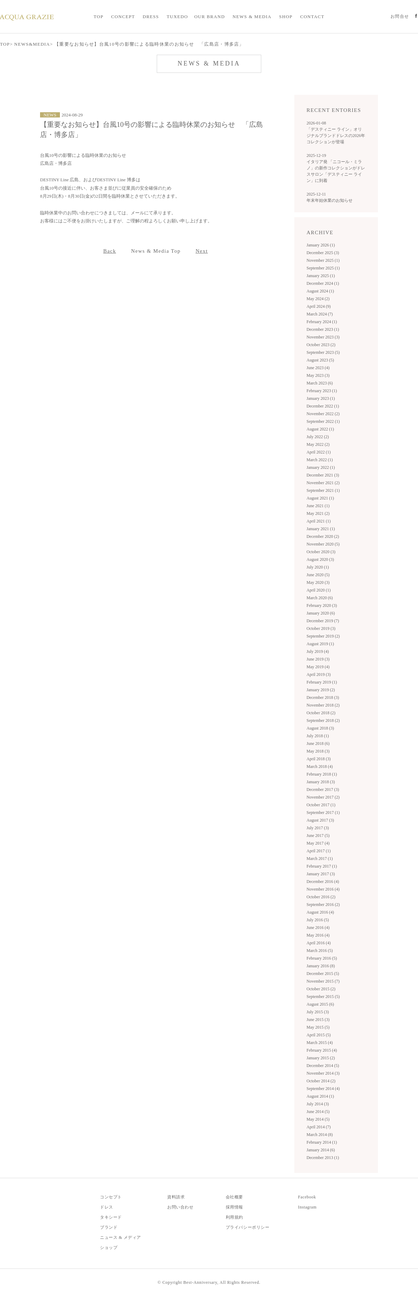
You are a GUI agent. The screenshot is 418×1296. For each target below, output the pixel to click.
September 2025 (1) (323, 268)
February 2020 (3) (322, 605)
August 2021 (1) (320, 498)
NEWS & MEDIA (252, 16)
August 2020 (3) (320, 559)
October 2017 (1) (321, 804)
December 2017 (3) (323, 789)
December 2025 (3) (323, 252)
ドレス (106, 1207)
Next (201, 251)
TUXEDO (177, 16)
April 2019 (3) (319, 674)
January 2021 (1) (321, 528)
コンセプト (111, 1197)
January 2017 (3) (321, 873)
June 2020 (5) (318, 574)
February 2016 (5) (322, 958)
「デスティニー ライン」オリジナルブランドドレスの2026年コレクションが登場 (336, 135)
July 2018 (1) (318, 735)
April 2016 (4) (319, 942)
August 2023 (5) (320, 360)
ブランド (108, 1227)
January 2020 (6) (321, 613)
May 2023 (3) (318, 375)
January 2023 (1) (321, 398)
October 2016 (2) (321, 896)
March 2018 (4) (320, 766)
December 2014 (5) (323, 1065)
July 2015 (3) (318, 1011)
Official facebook (416, 17)
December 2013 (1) (323, 1157)
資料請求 (176, 1197)
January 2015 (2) (321, 1057)
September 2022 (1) (323, 421)
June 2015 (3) (318, 1019)
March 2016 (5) (320, 950)
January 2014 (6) (321, 1150)
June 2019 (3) (318, 659)
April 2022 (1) (319, 452)
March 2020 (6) (320, 597)
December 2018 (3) (323, 697)
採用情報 (234, 1207)
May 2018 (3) (318, 751)
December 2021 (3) (323, 475)
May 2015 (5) (318, 1027)
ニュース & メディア (120, 1237)
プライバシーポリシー (248, 1227)
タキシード (111, 1217)
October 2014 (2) (321, 1080)
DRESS (150, 16)
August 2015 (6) (320, 1004)
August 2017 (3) (320, 820)
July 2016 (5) (318, 919)
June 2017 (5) (318, 835)
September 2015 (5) (323, 996)
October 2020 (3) (321, 551)
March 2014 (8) (320, 1134)
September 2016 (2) (323, 904)
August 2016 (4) (320, 912)
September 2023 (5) (323, 352)
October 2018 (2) (321, 712)
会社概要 (234, 1197)
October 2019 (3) (321, 628)
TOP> (6, 44)
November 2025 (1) (323, 260)
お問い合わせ (180, 1207)
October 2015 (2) (321, 988)
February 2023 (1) (322, 390)
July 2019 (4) (318, 651)
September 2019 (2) (323, 636)
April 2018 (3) (319, 758)
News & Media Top (155, 251)
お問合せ (399, 16)
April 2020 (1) (319, 590)
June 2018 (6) (318, 743)
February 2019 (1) (322, 682)
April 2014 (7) (319, 1127)
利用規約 (234, 1217)
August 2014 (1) (320, 1096)
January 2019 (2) (321, 689)
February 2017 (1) (322, 866)
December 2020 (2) (323, 536)
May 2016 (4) (318, 935)
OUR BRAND (209, 16)
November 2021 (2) (323, 482)
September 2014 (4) (323, 1088)
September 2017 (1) (323, 812)
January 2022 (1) (321, 467)
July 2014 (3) (318, 1103)
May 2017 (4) (318, 843)
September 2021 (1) (323, 490)
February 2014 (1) (322, 1142)
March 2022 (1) (320, 459)
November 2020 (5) (323, 544)
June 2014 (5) (318, 1111)
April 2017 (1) (319, 850)
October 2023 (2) (321, 344)
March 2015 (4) (320, 1042)
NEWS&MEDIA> (33, 44)
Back (109, 251)
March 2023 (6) (320, 383)
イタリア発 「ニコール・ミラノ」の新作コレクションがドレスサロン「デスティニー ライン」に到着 (336, 171)
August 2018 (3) (320, 728)
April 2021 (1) (319, 521)
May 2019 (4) (318, 666)
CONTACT (312, 16)
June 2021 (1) (318, 505)
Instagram (307, 1207)
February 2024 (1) (322, 321)
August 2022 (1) (320, 429)
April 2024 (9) (319, 306)
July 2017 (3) (318, 827)
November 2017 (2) (323, 797)
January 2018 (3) (321, 781)
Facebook (307, 1197)
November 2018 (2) (323, 705)
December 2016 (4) (323, 881)
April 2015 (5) (319, 1034)
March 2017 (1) (320, 858)
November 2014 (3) (323, 1073)
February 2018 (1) (322, 774)
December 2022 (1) (323, 406)
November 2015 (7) (323, 981)
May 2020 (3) (318, 582)
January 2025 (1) (321, 275)
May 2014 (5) (318, 1119)
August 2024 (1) (320, 291)
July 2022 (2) (318, 436)
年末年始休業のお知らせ (330, 200)
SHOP (285, 16)
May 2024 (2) (318, 298)
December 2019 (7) (323, 620)
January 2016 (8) (321, 965)
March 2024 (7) (320, 314)
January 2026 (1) (321, 245)
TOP (98, 16)
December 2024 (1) (323, 283)
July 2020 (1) (318, 567)
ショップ (108, 1247)
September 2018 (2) (323, 720)
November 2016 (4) (323, 889)
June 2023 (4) (318, 367)
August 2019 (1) (320, 643)
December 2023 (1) (323, 329)
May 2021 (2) (318, 513)
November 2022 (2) (323, 413)
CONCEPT (123, 16)
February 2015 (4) (322, 1050)
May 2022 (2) (318, 444)
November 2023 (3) (323, 337)
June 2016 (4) (318, 927)
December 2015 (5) (323, 973)
